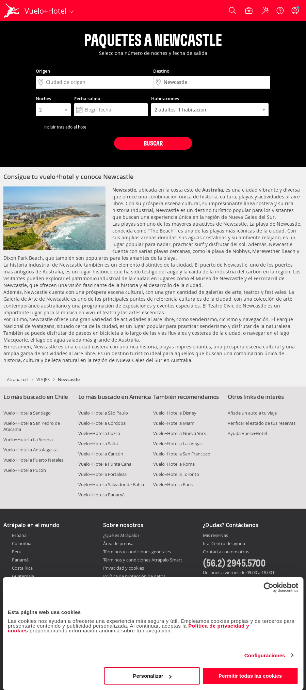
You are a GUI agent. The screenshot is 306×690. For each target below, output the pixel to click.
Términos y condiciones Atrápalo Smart (142, 560)
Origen (43, 71)
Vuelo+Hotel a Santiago (27, 413)
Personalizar (152, 676)
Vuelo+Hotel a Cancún (100, 454)
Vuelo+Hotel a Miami (174, 423)
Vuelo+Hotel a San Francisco (181, 454)
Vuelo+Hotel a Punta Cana (104, 464)
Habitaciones (165, 98)
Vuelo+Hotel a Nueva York (179, 433)
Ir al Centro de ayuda (224, 543)
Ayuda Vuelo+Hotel (247, 433)
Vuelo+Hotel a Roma (174, 464)
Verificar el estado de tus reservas (261, 423)
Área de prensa (118, 543)
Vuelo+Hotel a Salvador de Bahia (111, 484)
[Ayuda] (280, 10)
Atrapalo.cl (17, 379)
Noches (43, 98)
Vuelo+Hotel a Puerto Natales (33, 460)
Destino (161, 71)
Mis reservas (215, 535)
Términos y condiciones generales (137, 552)
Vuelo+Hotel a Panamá (101, 495)
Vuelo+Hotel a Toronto (176, 474)
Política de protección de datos (134, 576)
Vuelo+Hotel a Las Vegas (178, 443)
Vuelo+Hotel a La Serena (28, 439)
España (19, 535)
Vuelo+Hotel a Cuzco (99, 433)
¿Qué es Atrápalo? (121, 535)
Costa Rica (22, 568)
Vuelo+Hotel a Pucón (24, 470)
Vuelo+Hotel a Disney (174, 413)
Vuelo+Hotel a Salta (98, 443)
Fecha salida (87, 98)
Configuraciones (264, 655)
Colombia (21, 543)
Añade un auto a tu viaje (252, 413)
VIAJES (43, 379)
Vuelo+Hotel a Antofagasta (30, 450)
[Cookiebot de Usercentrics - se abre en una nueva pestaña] (268, 587)
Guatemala (23, 576)
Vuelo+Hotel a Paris (173, 484)
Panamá (20, 560)
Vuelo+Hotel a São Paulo (103, 413)
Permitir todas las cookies (250, 676)
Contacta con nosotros (226, 552)
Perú (16, 552)
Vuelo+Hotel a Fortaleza (102, 474)
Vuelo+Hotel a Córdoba (102, 423)
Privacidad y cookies (123, 568)
